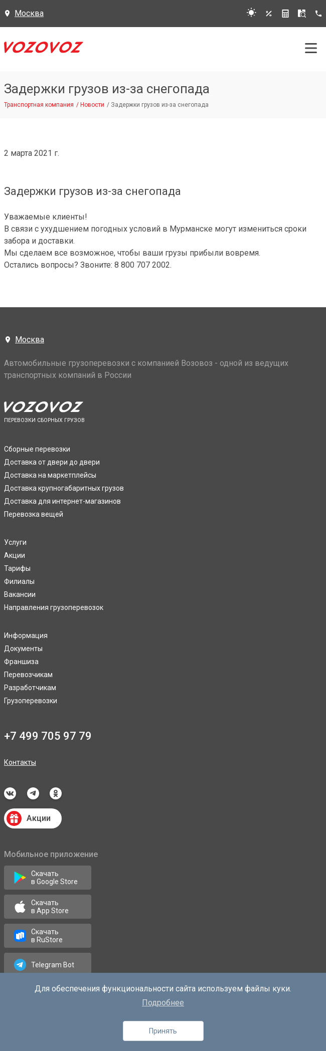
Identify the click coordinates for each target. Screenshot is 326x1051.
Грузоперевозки (30, 701)
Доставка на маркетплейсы (50, 475)
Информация (26, 636)
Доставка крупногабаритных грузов (64, 488)
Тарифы (17, 568)
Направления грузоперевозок (53, 607)
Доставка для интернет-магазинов (62, 501)
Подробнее (163, 1002)
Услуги (15, 542)
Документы (23, 649)
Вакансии (20, 594)
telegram (33, 793)
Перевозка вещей (33, 514)
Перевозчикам (28, 675)
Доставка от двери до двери (52, 462)
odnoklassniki (56, 793)
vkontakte (10, 793)
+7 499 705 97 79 (48, 736)
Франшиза (21, 662)
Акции (14, 555)
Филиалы (19, 581)
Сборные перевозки (37, 449)
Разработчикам (30, 688)
